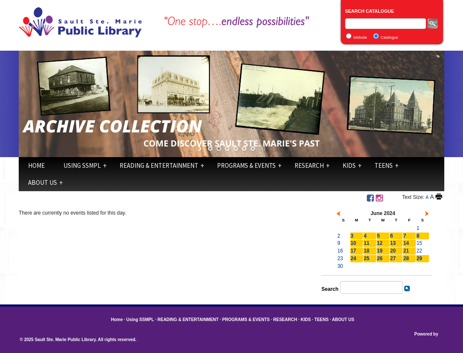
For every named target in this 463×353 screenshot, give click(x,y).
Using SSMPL (82, 165)
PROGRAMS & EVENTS (246, 165)
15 (419, 243)
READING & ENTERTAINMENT (159, 165)
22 (419, 251)
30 (340, 266)
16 (340, 251)
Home (36, 165)
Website (360, 37)
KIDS (349, 165)
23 (340, 258)
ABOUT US (42, 182)
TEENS (383, 165)
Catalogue (389, 37)
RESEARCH (309, 165)
